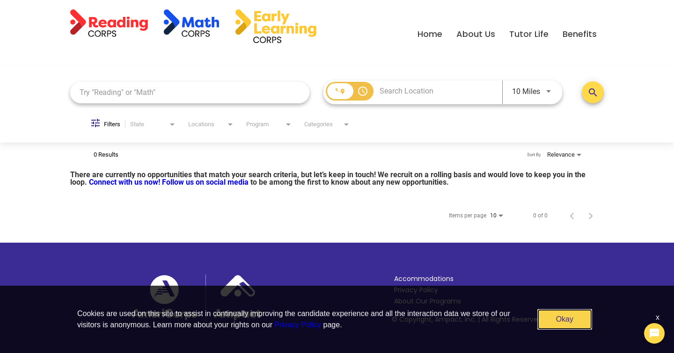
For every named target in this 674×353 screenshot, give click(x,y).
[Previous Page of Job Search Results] (572, 215)
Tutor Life (529, 34)
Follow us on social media (206, 182)
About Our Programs (427, 301)
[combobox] (190, 92)
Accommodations (424, 278)
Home (430, 34)
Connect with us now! (125, 182)
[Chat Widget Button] (654, 333)
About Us (475, 34)
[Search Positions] (593, 92)
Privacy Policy (416, 290)
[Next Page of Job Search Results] (590, 215)
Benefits (580, 34)
